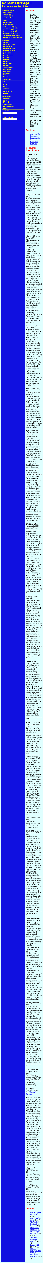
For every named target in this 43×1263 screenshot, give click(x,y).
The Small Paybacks (31, 1093)
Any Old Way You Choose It (12, 35)
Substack (6, 98)
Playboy (6, 59)
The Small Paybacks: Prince (33, 1239)
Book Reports (7, 22)
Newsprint (6, 73)
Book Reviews (8, 56)
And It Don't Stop (9, 18)
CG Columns (7, 46)
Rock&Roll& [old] (9, 50)
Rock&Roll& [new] (9, 48)
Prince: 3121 (34, 1245)
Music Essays (7, 52)
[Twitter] (6, 102)
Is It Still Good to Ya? (10, 24)
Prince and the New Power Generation (35, 140)
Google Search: (7, 117)
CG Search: (6, 111)
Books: (4, 20)
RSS (5, 94)
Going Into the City (9, 26)
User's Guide (7, 12)
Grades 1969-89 (8, 16)
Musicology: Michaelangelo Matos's (35, 1230)
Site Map (6, 88)
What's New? (7, 92)
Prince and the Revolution (35, 135)
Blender (5, 61)
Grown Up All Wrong (10, 30)
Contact (5, 90)
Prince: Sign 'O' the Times (35, 1213)
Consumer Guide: (8, 10)
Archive (5, 108)
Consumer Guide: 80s (10, 32)
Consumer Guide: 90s (10, 28)
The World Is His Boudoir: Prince (34, 1224)
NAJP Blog (6, 58)
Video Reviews (8, 67)
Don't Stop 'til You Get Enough (13, 37)
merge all (33, 144)
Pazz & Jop (7, 69)
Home (5, 86)
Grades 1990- (7, 14)
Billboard (6, 65)
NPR (3, 82)
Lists (5, 75)
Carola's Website (8, 106)
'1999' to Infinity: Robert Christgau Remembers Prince (35, 1252)
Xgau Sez (5, 40)
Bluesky (6, 100)
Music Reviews (8, 54)
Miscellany (6, 77)
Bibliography (6, 79)
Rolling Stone (7, 63)
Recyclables (7, 71)
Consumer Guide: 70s (10, 34)
